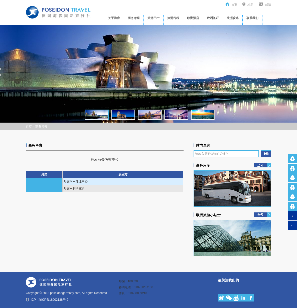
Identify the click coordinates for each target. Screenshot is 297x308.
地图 (250, 5)
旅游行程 (173, 18)
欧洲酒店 (193, 18)
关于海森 (114, 18)
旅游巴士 (153, 18)
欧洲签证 (213, 18)
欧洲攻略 (233, 18)
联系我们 (252, 18)
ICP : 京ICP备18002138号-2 (49, 299)
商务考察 (134, 18)
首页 (234, 5)
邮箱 (268, 5)
